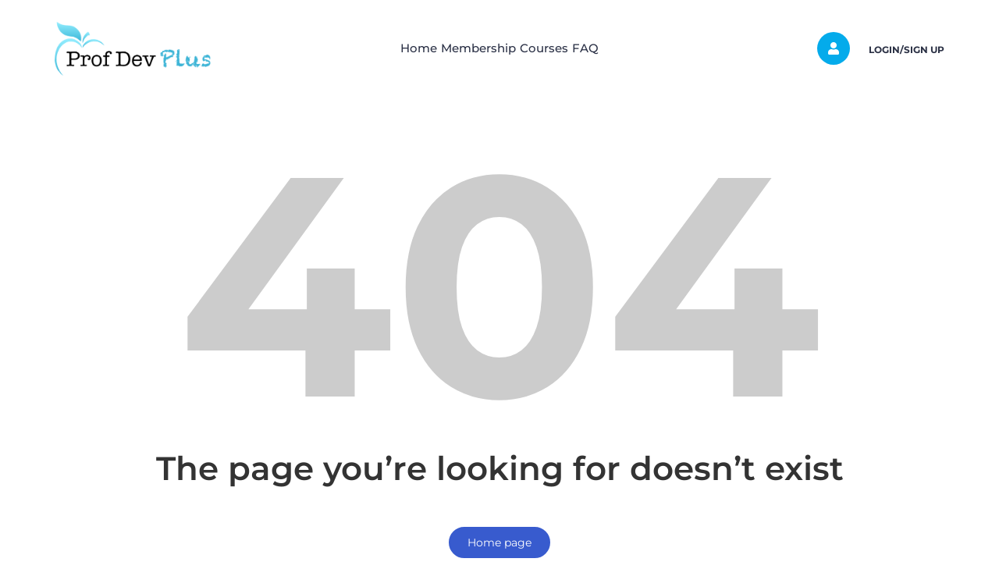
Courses (554, 48)
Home (390, 48)
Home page (499, 542)
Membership (469, 48)
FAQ (615, 48)
